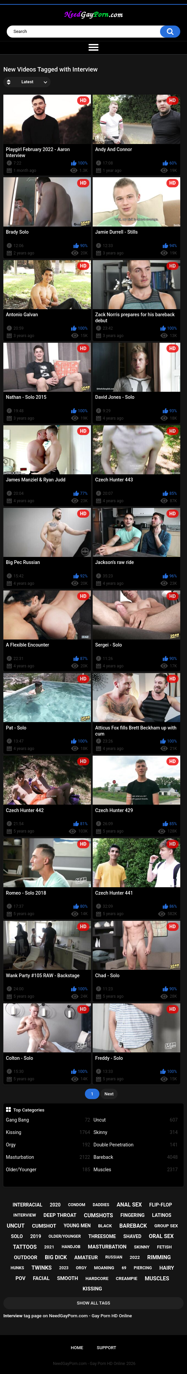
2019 (35, 1236)
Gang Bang (48, 1120)
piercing (143, 1268)
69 (124, 1268)
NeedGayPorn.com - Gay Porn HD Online (89, 1363)
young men (77, 1225)
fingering (133, 1215)
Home (77, 1347)
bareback (133, 1226)
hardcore (97, 1278)
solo (17, 1236)
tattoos (25, 1247)
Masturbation (48, 1157)
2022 (135, 1257)
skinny (142, 1246)
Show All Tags (93, 1303)
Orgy (48, 1145)
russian (113, 1257)
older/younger (65, 1236)
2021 (49, 1246)
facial (41, 1278)
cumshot (44, 1226)
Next (109, 1093)
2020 (55, 1204)
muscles (157, 1278)
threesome (102, 1236)
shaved (132, 1236)
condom (76, 1204)
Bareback (136, 1157)
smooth (67, 1278)
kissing (92, 1289)
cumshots (98, 1215)
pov (20, 1278)
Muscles (136, 1170)
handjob (71, 1246)
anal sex (129, 1204)
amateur (86, 1257)
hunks (17, 1268)
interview (24, 1215)
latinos (161, 1215)
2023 (64, 1268)
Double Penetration (136, 1145)
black (105, 1225)
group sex (166, 1225)
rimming (159, 1257)
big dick (56, 1257)
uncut (16, 1226)
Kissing (48, 1132)
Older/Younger (48, 1170)
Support (106, 1347)
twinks (41, 1268)
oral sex (161, 1236)
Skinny (136, 1132)
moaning (104, 1267)
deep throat (59, 1215)
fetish (164, 1246)
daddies (101, 1204)
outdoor (25, 1257)
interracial (27, 1204)
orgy (81, 1268)
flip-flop (160, 1204)
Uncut (136, 1120)
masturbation (107, 1247)
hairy (166, 1268)
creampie (126, 1278)
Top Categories (28, 1109)
